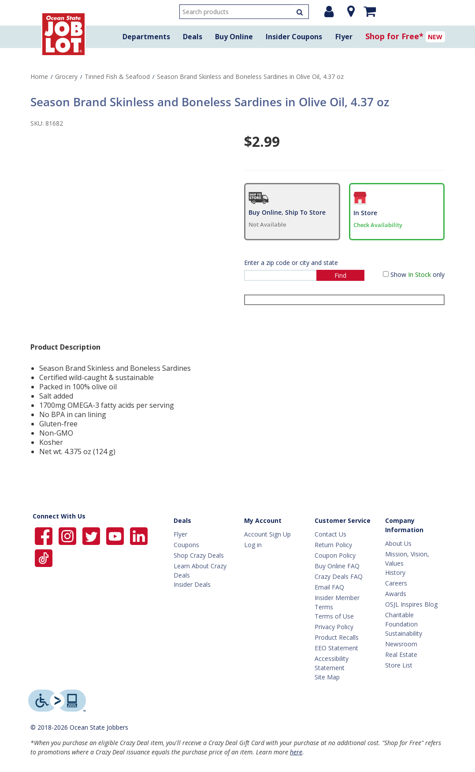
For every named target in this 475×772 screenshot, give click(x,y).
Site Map (327, 677)
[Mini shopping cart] (369, 11)
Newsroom (401, 644)
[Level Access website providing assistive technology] (57, 700)
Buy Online (234, 36)
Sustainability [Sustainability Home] (403, 633)
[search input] (244, 12)
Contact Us (330, 534)
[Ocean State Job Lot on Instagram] (68, 535)
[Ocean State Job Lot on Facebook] (44, 535)
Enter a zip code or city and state (291, 262)
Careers (396, 583)
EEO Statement (336, 648)
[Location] (349, 11)
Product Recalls (337, 637)
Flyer (344, 36)
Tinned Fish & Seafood (117, 76)
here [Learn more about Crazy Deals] (296, 752)
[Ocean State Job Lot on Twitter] (92, 535)
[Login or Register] (329, 11)
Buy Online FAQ (337, 566)
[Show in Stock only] (386, 274)
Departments (146, 36)
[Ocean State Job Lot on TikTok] (44, 557)
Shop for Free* (394, 36)
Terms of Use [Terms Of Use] (334, 616)
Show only (417, 274)
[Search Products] (299, 12)
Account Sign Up (267, 534)
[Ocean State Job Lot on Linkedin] (139, 535)
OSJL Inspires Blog (411, 604)
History (395, 572)
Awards (395, 593)
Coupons (186, 545)
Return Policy (333, 545)
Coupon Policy (335, 555)
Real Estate (401, 654)
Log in (253, 545)
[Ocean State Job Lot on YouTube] (116, 535)
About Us (398, 543)
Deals (192, 36)
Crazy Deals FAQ (339, 576)
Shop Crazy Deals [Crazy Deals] (199, 555)
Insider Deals (192, 584)
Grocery (66, 76)
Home (39, 76)
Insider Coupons (294, 36)
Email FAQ (329, 587)
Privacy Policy (334, 627)
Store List (398, 665)
